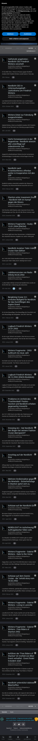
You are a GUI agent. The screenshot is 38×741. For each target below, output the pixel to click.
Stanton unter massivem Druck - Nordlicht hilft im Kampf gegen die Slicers (22, 199)
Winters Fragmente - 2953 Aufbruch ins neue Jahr (20, 351)
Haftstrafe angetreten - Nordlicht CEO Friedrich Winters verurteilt (18, 61)
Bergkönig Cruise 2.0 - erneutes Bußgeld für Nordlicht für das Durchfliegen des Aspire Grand (22, 301)
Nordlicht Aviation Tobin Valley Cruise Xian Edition (22, 249)
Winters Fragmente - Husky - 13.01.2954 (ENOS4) (21, 225)
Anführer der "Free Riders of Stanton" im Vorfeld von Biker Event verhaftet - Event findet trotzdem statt (21, 657)
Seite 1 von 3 (20, 48)
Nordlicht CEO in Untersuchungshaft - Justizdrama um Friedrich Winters (19, 89)
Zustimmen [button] (28, 732)
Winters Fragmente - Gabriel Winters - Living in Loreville (21, 603)
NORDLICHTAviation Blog (15, 68)
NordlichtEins (11, 66)
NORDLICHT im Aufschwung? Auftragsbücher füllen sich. (21, 528)
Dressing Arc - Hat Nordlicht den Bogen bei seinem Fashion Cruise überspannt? (22, 430)
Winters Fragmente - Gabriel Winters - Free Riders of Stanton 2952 (21, 629)
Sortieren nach (31, 51)
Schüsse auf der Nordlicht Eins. (22, 505)
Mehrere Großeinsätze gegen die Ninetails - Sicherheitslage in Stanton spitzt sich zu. (21, 481)
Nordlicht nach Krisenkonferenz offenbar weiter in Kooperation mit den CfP (21, 172)
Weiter (30, 48)
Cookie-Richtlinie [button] (7, 711)
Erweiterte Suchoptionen (26, 32)
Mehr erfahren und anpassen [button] (19, 737)
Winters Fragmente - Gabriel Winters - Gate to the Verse (21, 552)
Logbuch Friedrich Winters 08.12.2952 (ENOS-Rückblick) (21, 375)
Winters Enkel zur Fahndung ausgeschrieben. (20, 116)
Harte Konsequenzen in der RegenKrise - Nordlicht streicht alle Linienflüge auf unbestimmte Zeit (22, 143)
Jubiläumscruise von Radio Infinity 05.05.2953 (20, 273)
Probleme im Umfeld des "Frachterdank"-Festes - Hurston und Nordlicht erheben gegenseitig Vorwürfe (22, 402)
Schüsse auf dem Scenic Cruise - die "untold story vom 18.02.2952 (21, 578)
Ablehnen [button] (10, 732)
